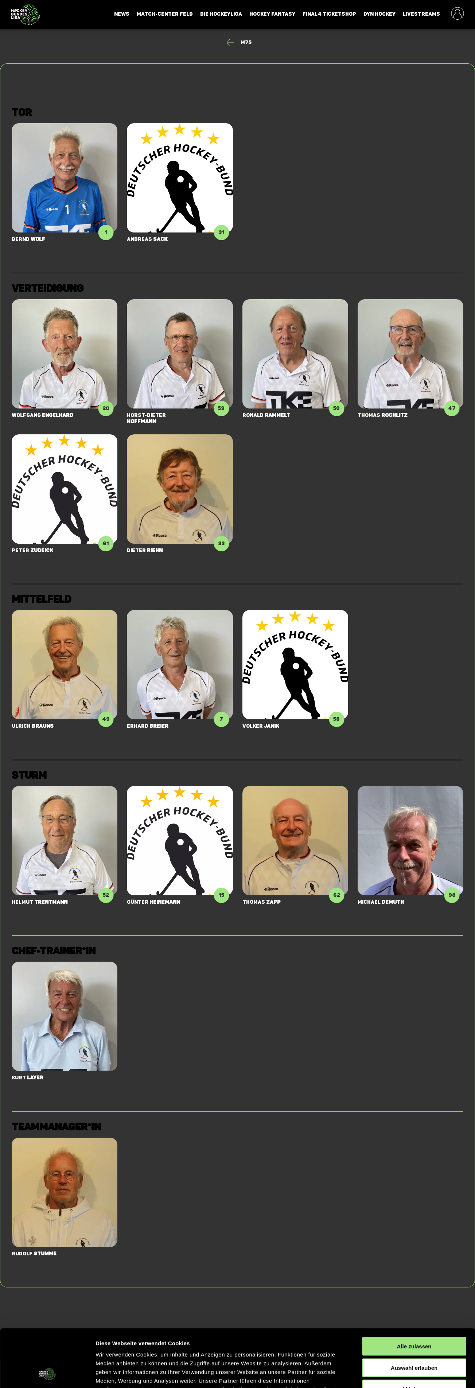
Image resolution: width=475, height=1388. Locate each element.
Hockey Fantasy (272, 14)
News (121, 14)
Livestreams (421, 14)
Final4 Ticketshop (329, 14)
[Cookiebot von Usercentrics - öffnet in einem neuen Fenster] (47, 1373)
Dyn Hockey (379, 14)
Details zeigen (387, 1374)
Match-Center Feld (165, 14)
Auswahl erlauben (414, 1313)
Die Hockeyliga (221, 14)
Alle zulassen (414, 1292)
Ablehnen (414, 1335)
